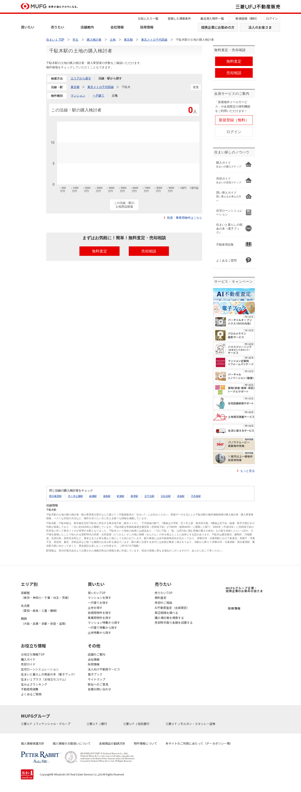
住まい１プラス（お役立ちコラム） (44, 679)
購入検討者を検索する (169, 618)
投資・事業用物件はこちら (184, 217)
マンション (78, 95)
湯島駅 (107, 496)
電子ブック (95, 674)
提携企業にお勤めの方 (218, 27)
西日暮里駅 (55, 496)
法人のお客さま (260, 27)
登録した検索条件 (179, 18)
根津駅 (134, 496)
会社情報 (117, 27)
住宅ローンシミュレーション (40, 669)
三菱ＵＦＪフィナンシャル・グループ (46, 723)
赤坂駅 (181, 496)
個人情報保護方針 (32, 743)
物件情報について (145, 743)
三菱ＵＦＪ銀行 (97, 723)
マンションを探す (99, 597)
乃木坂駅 (196, 496)
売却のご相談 (163, 602)
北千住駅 (149, 496)
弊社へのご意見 (98, 684)
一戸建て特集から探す (102, 627)
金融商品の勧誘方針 (112, 743)
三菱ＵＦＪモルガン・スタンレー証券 (191, 723)
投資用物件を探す (99, 613)
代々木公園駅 (75, 496)
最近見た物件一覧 (212, 18)
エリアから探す (81, 78)
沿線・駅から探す (110, 78)
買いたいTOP (97, 593)
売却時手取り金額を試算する (174, 622)
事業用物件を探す (99, 618)
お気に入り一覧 (148, 18)
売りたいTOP (163, 593)
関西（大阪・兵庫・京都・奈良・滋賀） (44, 621)
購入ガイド (28, 659)
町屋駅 (120, 496)
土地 (114, 95)
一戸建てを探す (98, 602)
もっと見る (247, 470)
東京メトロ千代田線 (100, 87)
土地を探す (95, 608)
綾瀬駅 (93, 496)
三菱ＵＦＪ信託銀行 (136, 723)
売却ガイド (28, 664)
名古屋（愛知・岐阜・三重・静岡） (40, 608)
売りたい (57, 27)
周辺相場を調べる (166, 613)
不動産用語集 (29, 689)
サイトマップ (96, 679)
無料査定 (160, 597)
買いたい (27, 27)
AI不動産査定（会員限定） (172, 608)
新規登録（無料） (247, 18)
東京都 (75, 87)
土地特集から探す (99, 632)
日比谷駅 (166, 496)
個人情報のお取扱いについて (72, 743)
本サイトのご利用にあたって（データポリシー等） (199, 743)
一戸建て (98, 95)
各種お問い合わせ (99, 689)
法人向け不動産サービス (104, 669)
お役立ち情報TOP (33, 654)
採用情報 (146, 27)
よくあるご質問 (31, 694)
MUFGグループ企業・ (244, 589)
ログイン (272, 18)
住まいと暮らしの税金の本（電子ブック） (49, 674)
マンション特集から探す (104, 622)
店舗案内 (87, 27)
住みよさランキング (34, 684)
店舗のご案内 (96, 654)
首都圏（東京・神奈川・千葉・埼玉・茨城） (46, 595)
